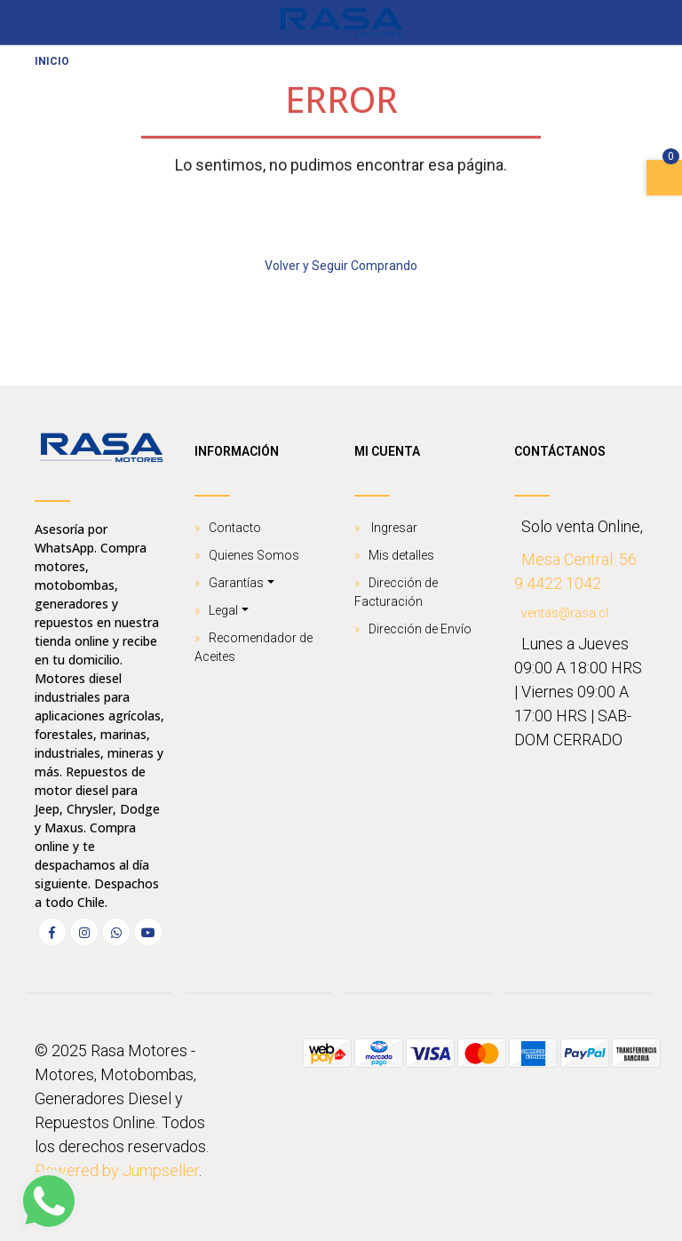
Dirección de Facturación (396, 592)
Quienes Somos (254, 555)
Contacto (235, 528)
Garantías (236, 583)
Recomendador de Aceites (253, 647)
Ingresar (393, 528)
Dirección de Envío (420, 629)
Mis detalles (401, 555)
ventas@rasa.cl (564, 613)
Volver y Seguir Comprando (341, 266)
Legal (223, 610)
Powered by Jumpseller (117, 1170)
